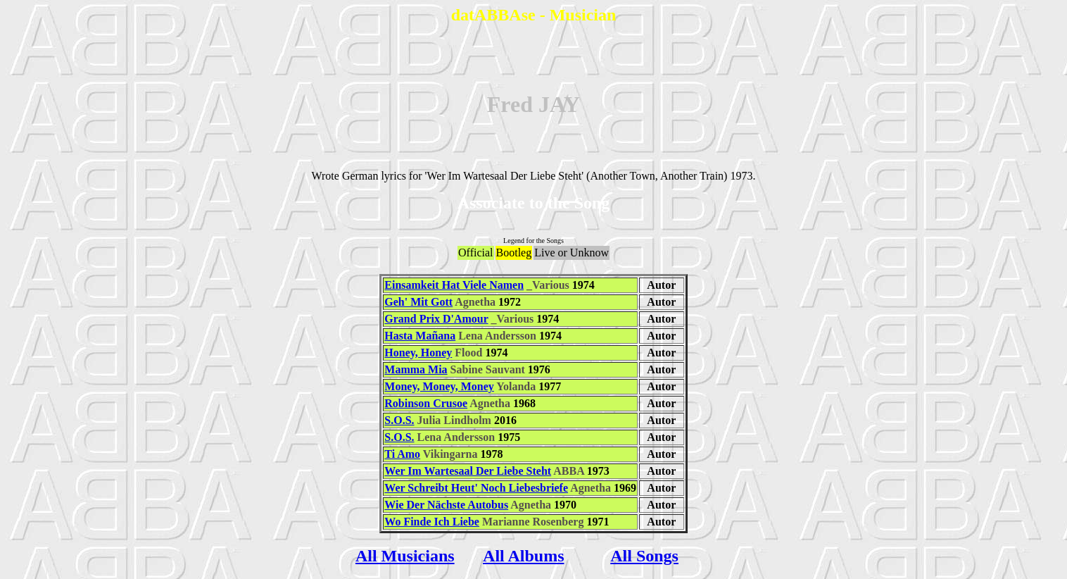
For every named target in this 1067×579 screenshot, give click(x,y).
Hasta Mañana (419, 336)
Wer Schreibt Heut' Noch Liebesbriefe (476, 488)
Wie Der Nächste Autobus (446, 505)
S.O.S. (399, 420)
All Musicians (405, 556)
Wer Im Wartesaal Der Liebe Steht (467, 471)
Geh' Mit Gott (418, 302)
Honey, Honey (418, 353)
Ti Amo (402, 454)
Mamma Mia (415, 369)
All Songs (644, 556)
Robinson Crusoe (425, 403)
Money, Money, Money (439, 386)
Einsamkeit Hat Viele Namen (454, 285)
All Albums (523, 556)
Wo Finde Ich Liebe (431, 522)
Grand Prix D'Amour (436, 319)
